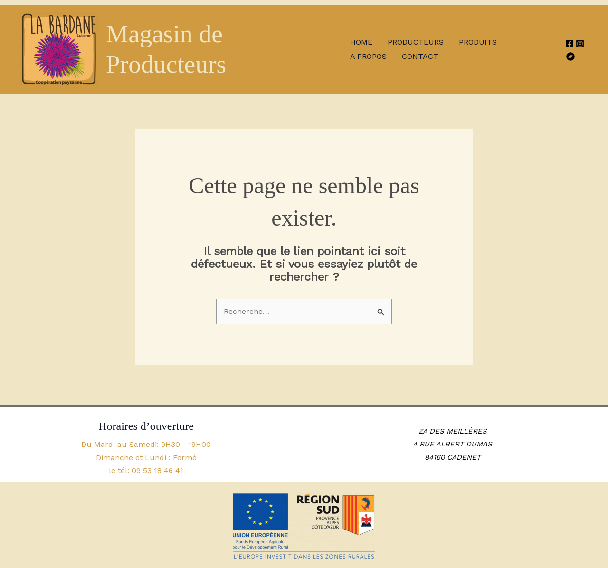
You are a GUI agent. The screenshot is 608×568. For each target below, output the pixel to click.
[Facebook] (569, 43)
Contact (420, 56)
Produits (478, 42)
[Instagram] (580, 43)
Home (361, 42)
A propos (368, 56)
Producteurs (416, 42)
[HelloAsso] (570, 56)
